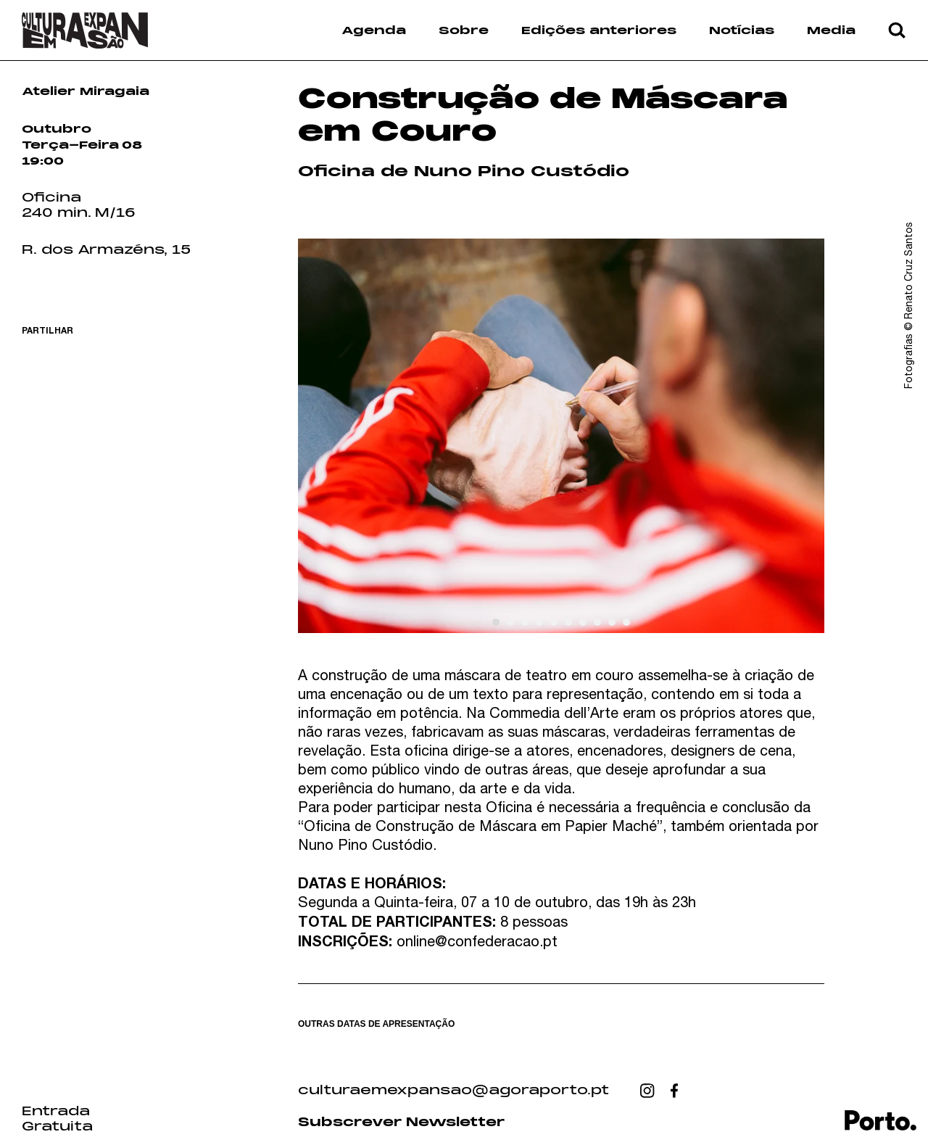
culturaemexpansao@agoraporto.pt (453, 1090)
